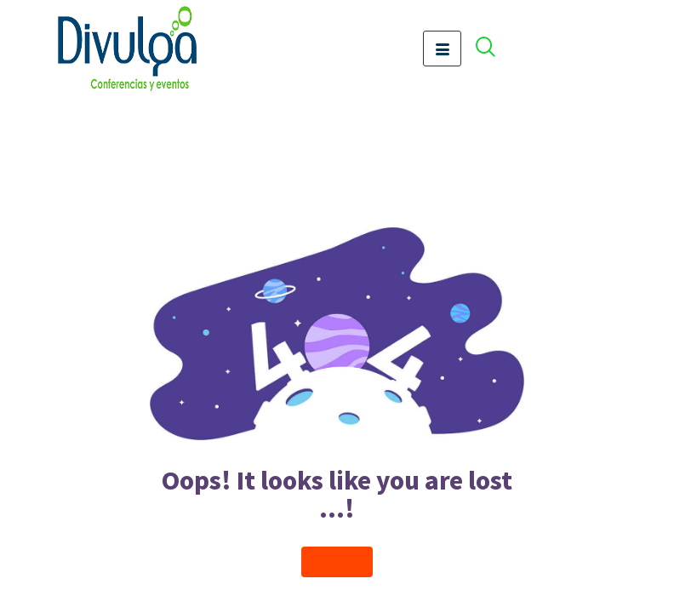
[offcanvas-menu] (494, 49)
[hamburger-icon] (442, 48)
